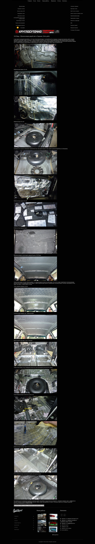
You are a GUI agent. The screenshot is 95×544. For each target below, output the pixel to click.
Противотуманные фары (75, 15)
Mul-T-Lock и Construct (75, 11)
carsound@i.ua (64, 530)
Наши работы (45, 1)
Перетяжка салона (74, 8)
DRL (71, 22)
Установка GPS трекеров (75, 30)
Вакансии (53, 1)
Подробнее (55, 534)
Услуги (38, 1)
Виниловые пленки (21, 15)
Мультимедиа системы (20, 20)
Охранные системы (21, 8)
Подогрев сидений (74, 25)
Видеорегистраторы (74, 27)
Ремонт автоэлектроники (20, 22)
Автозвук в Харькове (74, 6)
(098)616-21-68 (64, 526)
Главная (30, 1)
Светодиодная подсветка (20, 25)
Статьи (59, 1)
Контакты (64, 1)
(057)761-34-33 (64, 525)
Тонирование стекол (21, 13)
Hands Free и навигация (75, 20)
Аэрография (22, 27)
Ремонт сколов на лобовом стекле (77, 13)
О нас (34, 1)
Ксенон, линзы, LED (21, 11)
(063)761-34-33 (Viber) (65, 528)
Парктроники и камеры (75, 18)
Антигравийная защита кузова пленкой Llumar (19, 18)
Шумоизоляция (22, 6)
